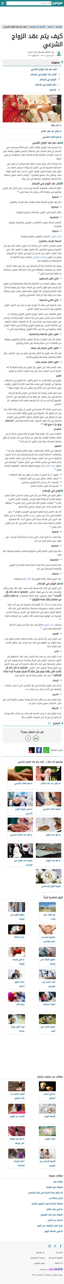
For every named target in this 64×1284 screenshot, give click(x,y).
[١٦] (50, 526)
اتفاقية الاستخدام (56, 1258)
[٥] (8, 328)
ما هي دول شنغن (54, 1209)
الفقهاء (47, 605)
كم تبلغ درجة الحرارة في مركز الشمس (45, 1193)
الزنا (27, 689)
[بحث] (49, 3)
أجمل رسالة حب (56, 1198)
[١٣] (55, 502)
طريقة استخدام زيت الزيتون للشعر (47, 1204)
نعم (36, 738)
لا (28, 738)
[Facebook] (60, 1246)
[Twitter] (55, 1246)
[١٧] (53, 595)
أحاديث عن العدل (55, 1220)
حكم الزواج (49, 625)
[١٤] (13, 502)
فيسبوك (39, 750)
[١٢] (55, 469)
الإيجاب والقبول (39, 257)
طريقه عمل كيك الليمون (52, 1215)
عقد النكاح (50, 466)
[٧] (43, 423)
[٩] (19, 440)
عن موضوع (40, 1252)
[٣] (18, 191)
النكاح (28, 579)
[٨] (41, 423)
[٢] (31, 174)
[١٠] (7, 450)
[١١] (17, 461)
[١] (23, 167)
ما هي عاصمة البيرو (53, 1231)
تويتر (32, 750)
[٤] (39, 272)
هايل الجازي (32, 52)
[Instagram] (49, 1246)
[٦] (8, 387)
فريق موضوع (39, 1263)
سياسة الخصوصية (38, 1258)
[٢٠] (41, 628)
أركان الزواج (56, 236)
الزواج (32, 515)
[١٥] (13, 511)
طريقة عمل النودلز (54, 1187)
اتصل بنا (59, 1252)
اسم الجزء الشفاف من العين (50, 1226)
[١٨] (31, 599)
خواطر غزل (58, 1182)
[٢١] (52, 674)
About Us (59, 1263)
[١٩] (60, 619)
